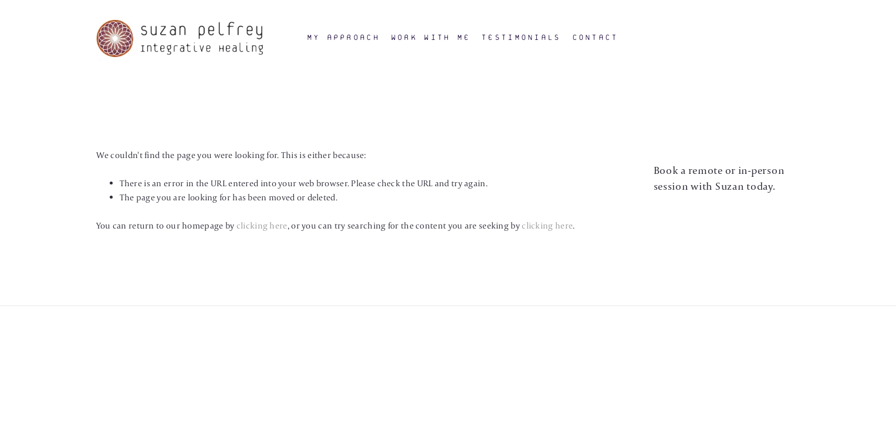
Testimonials (520, 37)
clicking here (262, 225)
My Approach (343, 37)
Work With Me (430, 37)
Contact (595, 37)
